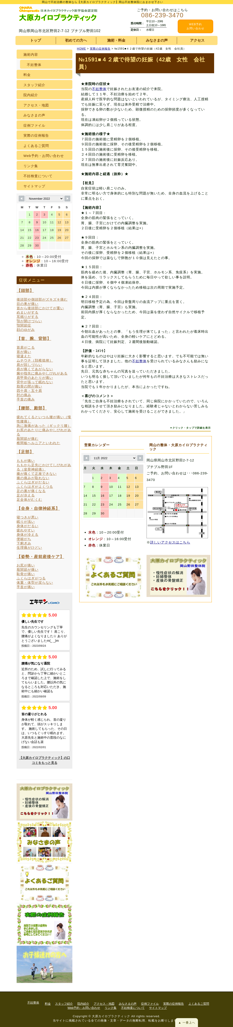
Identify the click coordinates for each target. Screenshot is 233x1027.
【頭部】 (25, 290)
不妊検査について (38, 176)
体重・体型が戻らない (35, 582)
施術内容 (30, 54)
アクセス (197, 40)
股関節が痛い (27, 569)
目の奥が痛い (27, 304)
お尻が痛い (26, 565)
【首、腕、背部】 (34, 338)
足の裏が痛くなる (31, 491)
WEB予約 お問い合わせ (195, 26)
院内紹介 (30, 95)
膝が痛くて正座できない (37, 474)
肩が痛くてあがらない (35, 369)
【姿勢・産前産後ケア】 (40, 556)
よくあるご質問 (36, 146)
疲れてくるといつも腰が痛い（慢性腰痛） (44, 419)
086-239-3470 (162, 15)
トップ (35, 40)
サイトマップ (34, 186)
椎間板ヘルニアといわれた (38, 443)
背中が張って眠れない (35, 382)
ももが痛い (26, 461)
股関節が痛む (27, 439)
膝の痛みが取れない (33, 478)
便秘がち (24, 539)
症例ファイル (34, 125)
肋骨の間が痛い (29, 386)
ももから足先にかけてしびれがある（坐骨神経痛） (44, 467)
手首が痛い (26, 587)
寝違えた (24, 356)
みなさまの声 (157, 40)
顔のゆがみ (26, 330)
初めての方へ (76, 40)
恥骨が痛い (26, 574)
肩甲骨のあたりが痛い (35, 378)
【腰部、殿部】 (32, 408)
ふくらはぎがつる (31, 578)
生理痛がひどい (29, 547)
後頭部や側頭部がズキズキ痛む (42, 299)
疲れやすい (26, 530)
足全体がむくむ (29, 499)
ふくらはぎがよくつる (35, 486)
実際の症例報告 (36, 135)
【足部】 (25, 452)
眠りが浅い (26, 522)
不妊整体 (99, 89)
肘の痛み (24, 395)
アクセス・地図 (36, 105)
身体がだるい (27, 526)
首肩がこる (26, 347)
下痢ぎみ (24, 543)
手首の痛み (26, 399)
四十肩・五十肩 (29, 391)
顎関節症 (24, 325)
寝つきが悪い (27, 517)
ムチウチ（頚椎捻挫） (35, 360)
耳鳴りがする (27, 317)
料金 (27, 75)
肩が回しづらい (29, 365)
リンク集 (30, 166)
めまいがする (27, 312)
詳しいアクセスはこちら (170, 542)
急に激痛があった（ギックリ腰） (44, 426)
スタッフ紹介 (34, 85)
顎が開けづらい (29, 321)
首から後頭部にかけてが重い (40, 308)
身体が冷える (27, 534)
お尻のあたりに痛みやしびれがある (44, 432)
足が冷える (26, 495)
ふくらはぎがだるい (33, 482)
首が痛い (24, 352)
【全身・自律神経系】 (38, 508)
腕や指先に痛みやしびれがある (42, 373)
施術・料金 (116, 40)
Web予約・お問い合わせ (43, 156)
